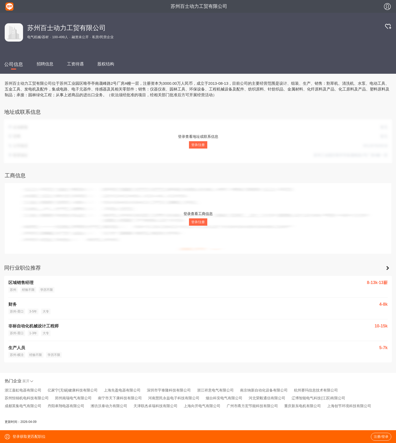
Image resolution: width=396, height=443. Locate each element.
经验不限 (28, 290)
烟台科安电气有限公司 (224, 398)
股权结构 (105, 64)
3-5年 (33, 311)
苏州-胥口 (17, 311)
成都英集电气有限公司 (23, 406)
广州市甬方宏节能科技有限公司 (252, 406)
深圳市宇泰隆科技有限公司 (169, 390)
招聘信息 (45, 64)
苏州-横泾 (17, 355)
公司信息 (13, 64)
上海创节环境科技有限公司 (349, 406)
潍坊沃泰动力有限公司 (109, 406)
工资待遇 (75, 64)
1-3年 (33, 333)
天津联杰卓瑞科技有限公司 (155, 406)
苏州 (13, 290)
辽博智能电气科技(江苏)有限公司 (318, 398)
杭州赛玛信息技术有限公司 (316, 390)
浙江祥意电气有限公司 (215, 390)
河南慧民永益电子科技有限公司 (173, 398)
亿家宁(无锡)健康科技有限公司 (73, 390)
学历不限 (46, 290)
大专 (46, 311)
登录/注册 (198, 145)
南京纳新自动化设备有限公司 (264, 390)
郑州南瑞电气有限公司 (73, 398)
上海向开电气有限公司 (202, 406)
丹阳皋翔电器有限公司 (66, 406)
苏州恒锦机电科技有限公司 (27, 398)
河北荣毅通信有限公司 (267, 398)
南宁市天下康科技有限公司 (120, 398)
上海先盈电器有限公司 (122, 390)
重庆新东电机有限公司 (302, 406)
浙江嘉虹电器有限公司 (23, 390)
